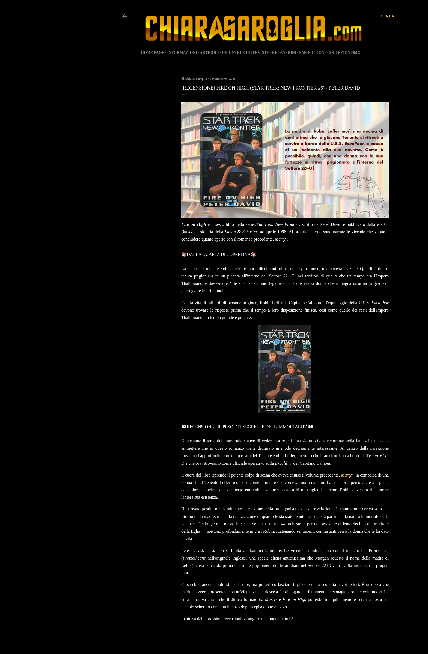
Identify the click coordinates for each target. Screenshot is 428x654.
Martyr (347, 475)
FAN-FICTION (311, 53)
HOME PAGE (152, 53)
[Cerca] (387, 16)
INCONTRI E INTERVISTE (245, 53)
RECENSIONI (284, 53)
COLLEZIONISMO (344, 53)
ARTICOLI (209, 53)
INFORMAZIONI (182, 53)
